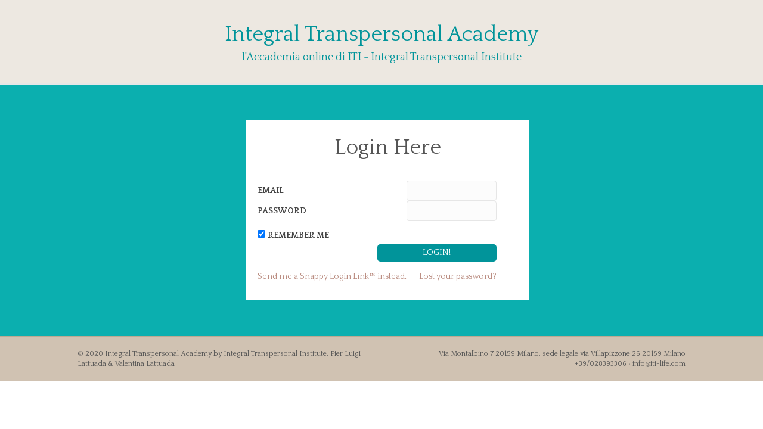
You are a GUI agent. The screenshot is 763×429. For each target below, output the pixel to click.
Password (282, 211)
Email (271, 190)
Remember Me (298, 235)
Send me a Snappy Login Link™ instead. (332, 276)
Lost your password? (458, 276)
